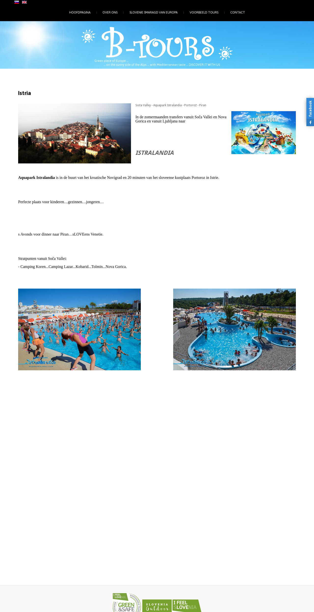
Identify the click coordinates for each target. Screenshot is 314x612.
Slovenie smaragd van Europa (154, 12)
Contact (237, 12)
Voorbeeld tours (204, 12)
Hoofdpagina (80, 12)
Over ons (110, 12)
